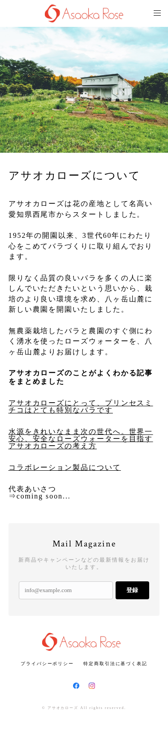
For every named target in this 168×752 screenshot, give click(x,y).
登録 (132, 590)
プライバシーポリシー (47, 663)
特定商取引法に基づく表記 (115, 663)
